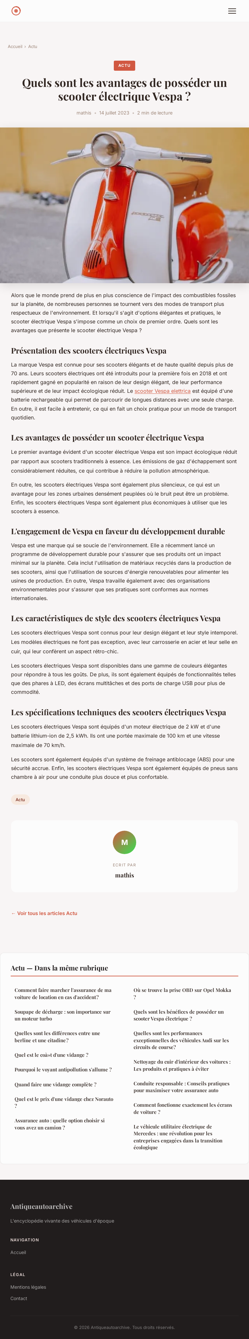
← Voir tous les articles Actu (44, 913)
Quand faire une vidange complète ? (55, 1084)
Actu (32, 46)
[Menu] (232, 11)
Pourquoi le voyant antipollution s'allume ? (63, 1069)
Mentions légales (28, 1287)
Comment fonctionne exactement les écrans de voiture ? (183, 1108)
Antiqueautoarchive (41, 1206)
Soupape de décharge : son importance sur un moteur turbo (63, 1015)
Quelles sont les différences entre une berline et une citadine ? (57, 1036)
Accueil (15, 46)
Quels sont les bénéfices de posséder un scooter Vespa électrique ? (179, 1015)
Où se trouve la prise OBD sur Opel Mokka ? (182, 993)
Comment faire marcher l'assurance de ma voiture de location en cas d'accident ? (63, 993)
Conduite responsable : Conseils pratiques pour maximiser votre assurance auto (182, 1086)
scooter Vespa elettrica (163, 391)
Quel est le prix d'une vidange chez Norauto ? (64, 1102)
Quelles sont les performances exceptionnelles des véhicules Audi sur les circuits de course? (181, 1040)
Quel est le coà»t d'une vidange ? (51, 1055)
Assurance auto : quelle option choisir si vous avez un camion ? (60, 1123)
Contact (18, 1298)
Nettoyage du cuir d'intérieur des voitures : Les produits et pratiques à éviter (182, 1065)
